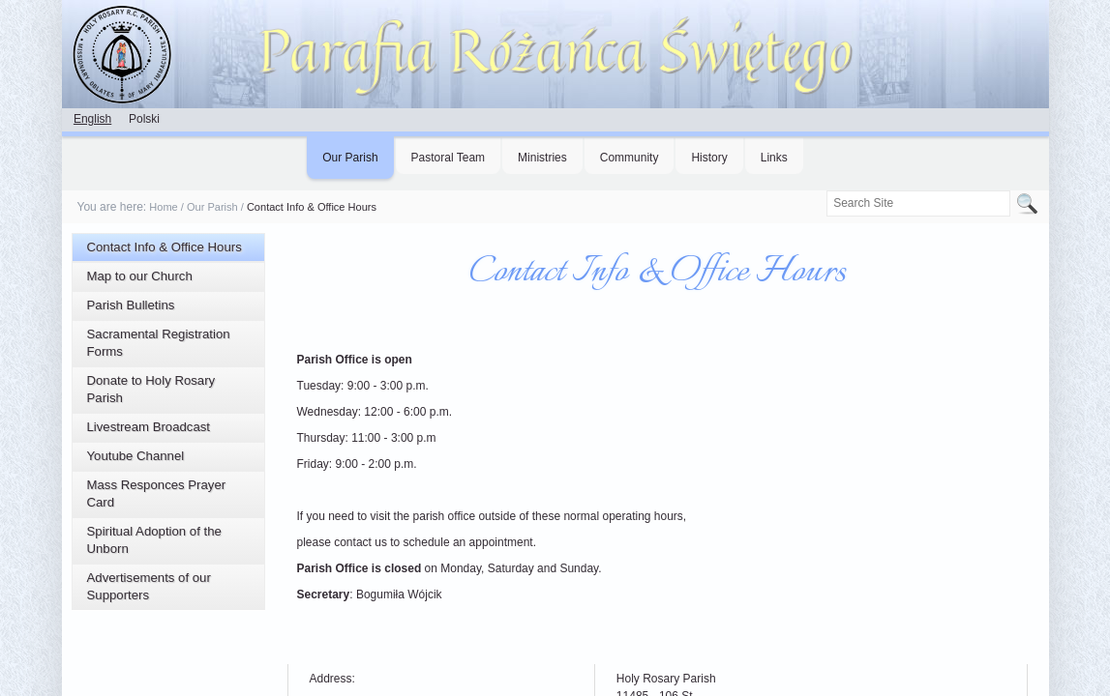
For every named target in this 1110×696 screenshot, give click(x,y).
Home (163, 207)
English (92, 119)
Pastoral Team (448, 157)
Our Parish (349, 157)
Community (629, 157)
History (709, 157)
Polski (144, 119)
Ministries (542, 157)
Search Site (825, 189)
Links (774, 157)
